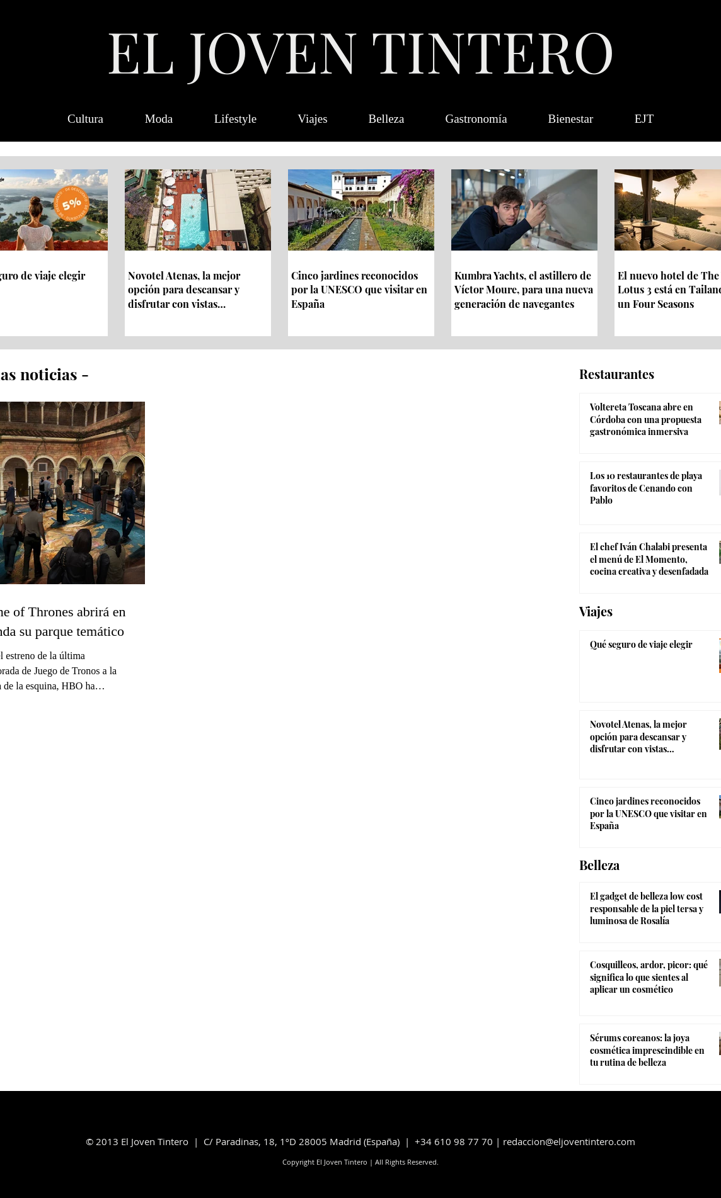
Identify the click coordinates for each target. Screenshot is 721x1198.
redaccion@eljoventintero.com (569, 1141)
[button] (644, 119)
